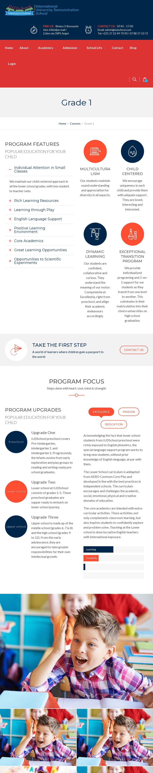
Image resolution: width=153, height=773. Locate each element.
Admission (70, 48)
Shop (133, 48)
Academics (45, 48)
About (24, 48)
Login (12, 63)
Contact (117, 48)
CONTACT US (134, 350)
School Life (94, 48)
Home (9, 48)
